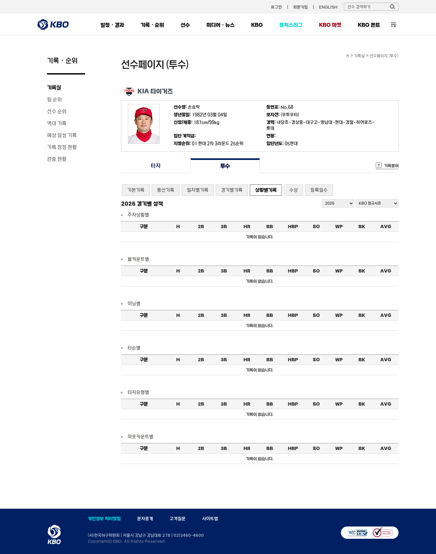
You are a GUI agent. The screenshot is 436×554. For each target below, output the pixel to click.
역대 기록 (57, 123)
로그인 (276, 7)
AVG (385, 226)
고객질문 (178, 518)
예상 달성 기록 (62, 135)
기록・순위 (152, 25)
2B (201, 226)
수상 (293, 190)
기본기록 (135, 190)
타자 (155, 166)
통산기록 (165, 190)
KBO (257, 25)
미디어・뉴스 (220, 25)
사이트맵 (210, 518)
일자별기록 (197, 190)
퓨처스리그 (290, 25)
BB (269, 226)
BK (361, 226)
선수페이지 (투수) (384, 55)
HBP (293, 226)
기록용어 (391, 165)
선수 (185, 25)
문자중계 (145, 518)
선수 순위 (57, 111)
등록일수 (319, 190)
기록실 (54, 87)
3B (224, 226)
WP (339, 226)
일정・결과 (112, 25)
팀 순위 (54, 99)
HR (247, 226)
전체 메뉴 (393, 25)
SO (316, 226)
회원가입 (300, 7)
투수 (225, 166)
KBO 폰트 (369, 25)
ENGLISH (328, 7)
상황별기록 (266, 190)
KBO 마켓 (330, 25)
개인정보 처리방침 (104, 518)
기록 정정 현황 (62, 147)
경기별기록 (232, 190)
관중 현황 (57, 159)
